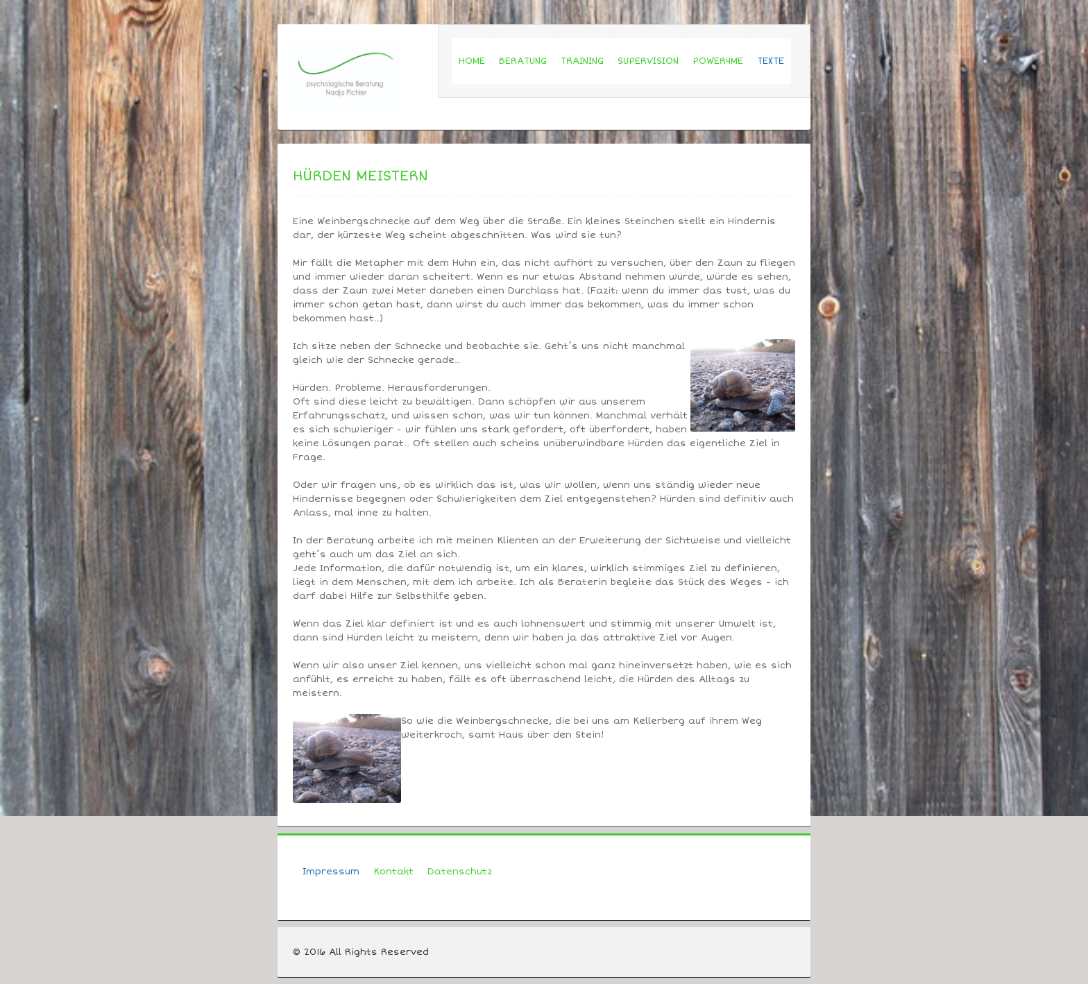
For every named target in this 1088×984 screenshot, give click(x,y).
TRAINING (582, 61)
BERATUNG (523, 61)
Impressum (331, 871)
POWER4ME (717, 61)
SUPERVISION (648, 61)
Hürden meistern (360, 176)
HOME (472, 61)
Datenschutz (459, 871)
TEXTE (770, 61)
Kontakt (393, 871)
